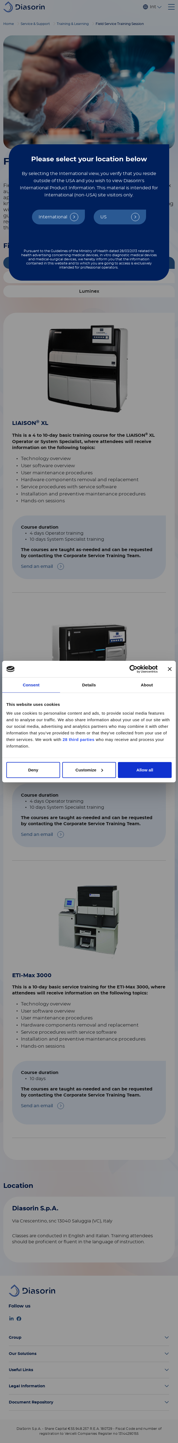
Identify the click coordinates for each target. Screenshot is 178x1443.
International (53, 217)
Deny (33, 769)
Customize (89, 769)
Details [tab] (89, 685)
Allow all (144, 769)
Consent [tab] (31, 685)
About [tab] (147, 685)
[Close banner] (170, 669)
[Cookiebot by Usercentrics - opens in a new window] (133, 669)
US (103, 217)
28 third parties (79, 739)
